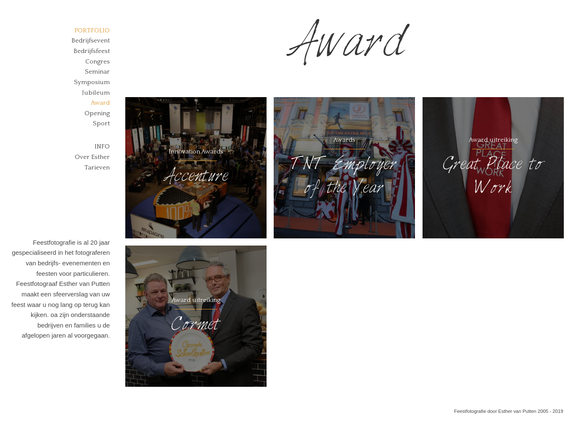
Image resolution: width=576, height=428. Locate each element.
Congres (97, 61)
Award (100, 102)
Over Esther (92, 157)
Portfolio (92, 30)
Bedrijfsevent (90, 40)
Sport (101, 123)
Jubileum (96, 92)
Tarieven (97, 167)
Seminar (97, 71)
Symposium (92, 82)
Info (102, 146)
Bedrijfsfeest (92, 51)
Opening (97, 113)
